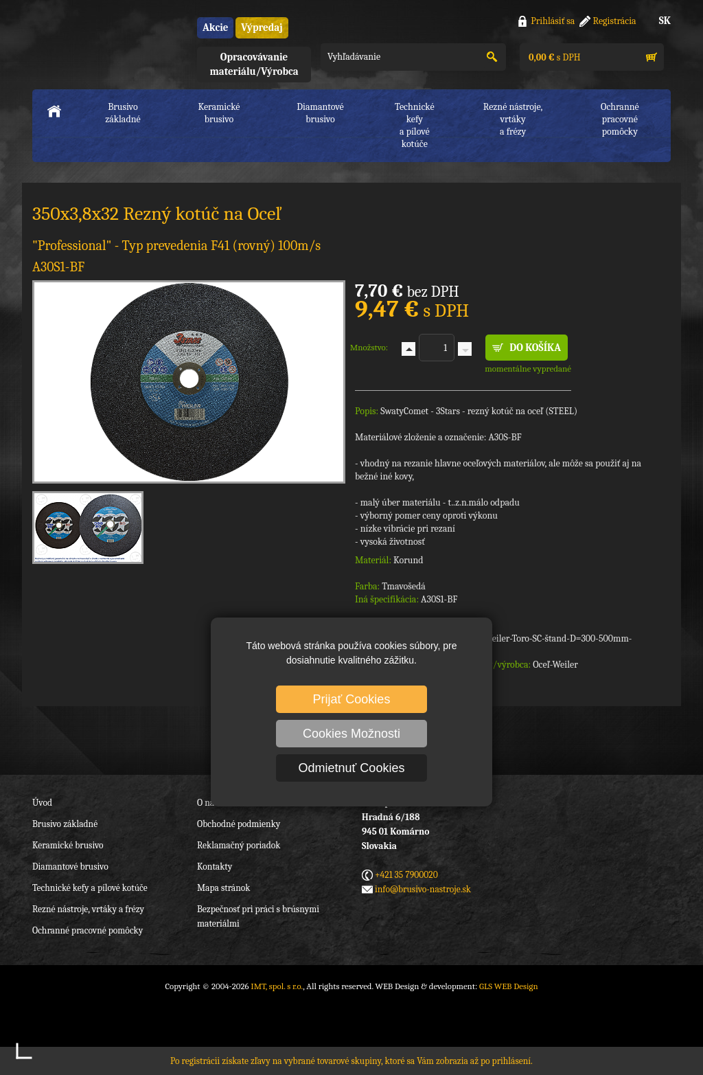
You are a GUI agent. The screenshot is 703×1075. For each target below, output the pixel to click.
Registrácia (614, 21)
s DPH (553, 57)
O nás (207, 802)
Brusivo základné (123, 113)
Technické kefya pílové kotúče (415, 125)
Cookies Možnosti (351, 733)
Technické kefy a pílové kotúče (90, 888)
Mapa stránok (223, 888)
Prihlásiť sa (553, 21)
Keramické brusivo (219, 113)
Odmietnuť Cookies (352, 768)
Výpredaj (261, 27)
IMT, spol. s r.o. (107, 41)
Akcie (215, 27)
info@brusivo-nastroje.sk (423, 889)
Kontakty (214, 866)
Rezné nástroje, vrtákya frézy (513, 119)
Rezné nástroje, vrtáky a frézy (88, 909)
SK (665, 20)
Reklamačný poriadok (238, 845)
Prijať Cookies (352, 699)
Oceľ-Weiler (555, 664)
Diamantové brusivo (320, 113)
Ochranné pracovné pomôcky (87, 930)
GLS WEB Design (508, 986)
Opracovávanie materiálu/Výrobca (253, 64)
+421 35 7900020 (406, 875)
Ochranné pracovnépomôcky (620, 119)
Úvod (42, 802)
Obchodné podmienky (238, 824)
